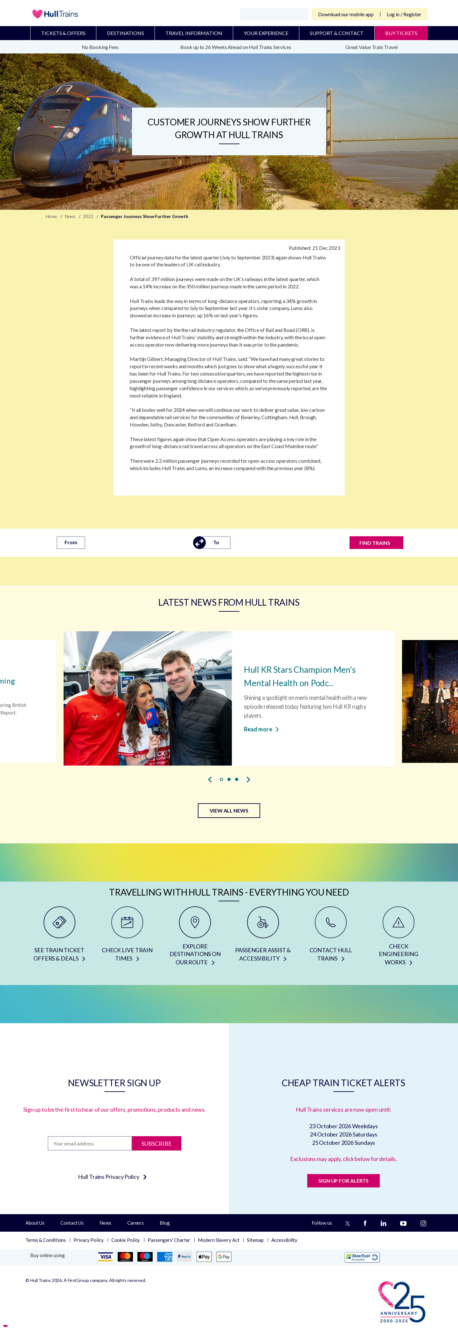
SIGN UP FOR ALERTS (343, 1181)
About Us (35, 1223)
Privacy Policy (88, 1240)
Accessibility (284, 1240)
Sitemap (255, 1240)
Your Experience (266, 33)
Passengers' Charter (169, 1240)
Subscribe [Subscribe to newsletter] (157, 1143)
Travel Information (193, 33)
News (105, 1223)
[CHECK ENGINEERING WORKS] (399, 938)
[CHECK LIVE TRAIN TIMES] (127, 938)
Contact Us (72, 1223)
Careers (135, 1223)
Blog (165, 1223)
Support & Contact (337, 33)
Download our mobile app (346, 14)
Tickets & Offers (63, 33)
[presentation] (210, 779)
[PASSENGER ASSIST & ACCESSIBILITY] (263, 938)
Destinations (125, 33)
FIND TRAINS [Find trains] (374, 543)
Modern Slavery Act (218, 1240)
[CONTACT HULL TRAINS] (331, 938)
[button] (221, 779)
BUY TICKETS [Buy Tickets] (401, 33)
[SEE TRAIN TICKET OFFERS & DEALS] (59, 938)
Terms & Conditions (45, 1240)
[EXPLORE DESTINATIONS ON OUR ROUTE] (195, 938)
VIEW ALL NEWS (229, 810)
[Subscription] (90, 1143)
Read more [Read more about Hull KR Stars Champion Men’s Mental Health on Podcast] (261, 729)
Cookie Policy (125, 1240)
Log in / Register (404, 14)
